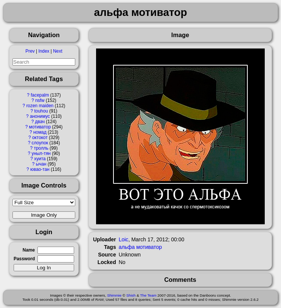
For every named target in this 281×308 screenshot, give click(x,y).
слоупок (40, 142)
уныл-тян (41, 153)
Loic (124, 239)
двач (40, 121)
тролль (41, 148)
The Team (148, 295)
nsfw (39, 100)
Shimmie (114, 295)
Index (43, 51)
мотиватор (40, 127)
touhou (41, 111)
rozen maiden (39, 105)
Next (57, 51)
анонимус (40, 116)
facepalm (40, 95)
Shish (131, 295)
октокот (40, 137)
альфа (127, 247)
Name (29, 250)
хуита (39, 158)
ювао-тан (40, 169)
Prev (29, 51)
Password (24, 258)
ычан (41, 164)
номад (40, 132)
